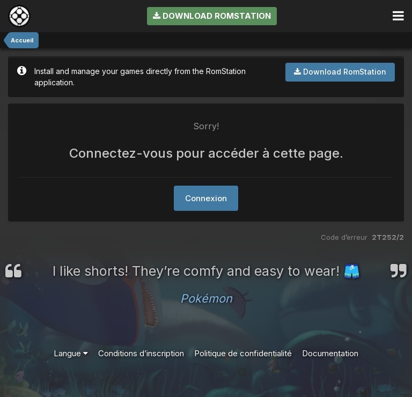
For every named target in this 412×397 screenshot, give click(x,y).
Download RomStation (212, 16)
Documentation (330, 353)
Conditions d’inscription (141, 353)
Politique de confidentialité (243, 353)
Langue (71, 353)
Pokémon (206, 298)
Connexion (206, 198)
